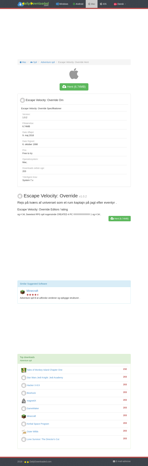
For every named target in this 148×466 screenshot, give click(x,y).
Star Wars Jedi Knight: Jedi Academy (42, 377)
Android (78, 4)
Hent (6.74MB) (74, 86)
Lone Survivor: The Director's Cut (40, 439)
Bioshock (28, 393)
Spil (33, 62)
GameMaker (30, 408)
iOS (103, 4)
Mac (91, 4)
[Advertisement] (74, 34)
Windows (62, 4)
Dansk (120, 4)
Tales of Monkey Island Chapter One (41, 370)
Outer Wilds (29, 431)
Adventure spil (47, 62)
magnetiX (28, 400)
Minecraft (32, 290)
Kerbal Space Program (35, 424)
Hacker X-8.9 (30, 385)
